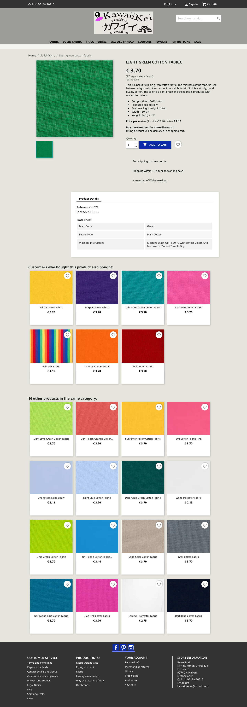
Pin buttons (181, 44)
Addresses (132, 680)
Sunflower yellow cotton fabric (146, 436)
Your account (137, 657)
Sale (197, 44)
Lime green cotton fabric (52, 554)
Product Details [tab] (51, 197)
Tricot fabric (96, 44)
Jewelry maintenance (89, 675)
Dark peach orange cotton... (99, 436)
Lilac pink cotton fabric (99, 613)
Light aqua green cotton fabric (147, 305)
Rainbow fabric (52, 364)
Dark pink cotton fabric (194, 305)
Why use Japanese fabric (91, 680)
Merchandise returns (138, 666)
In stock (44, 210)
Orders (130, 671)
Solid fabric (72, 44)
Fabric (54, 44)
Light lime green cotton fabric (52, 436)
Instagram (131, 645)
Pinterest (123, 645)
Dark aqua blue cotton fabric (52, 613)
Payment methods (38, 667)
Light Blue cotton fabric (99, 495)
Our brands (84, 684)
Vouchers (131, 684)
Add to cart (155, 143)
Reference (46, 205)
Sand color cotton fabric (146, 554)
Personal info (133, 662)
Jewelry (161, 44)
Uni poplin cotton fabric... (99, 554)
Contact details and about (43, 671)
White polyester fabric (194, 495)
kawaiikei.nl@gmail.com (196, 686)
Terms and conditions (40, 662)
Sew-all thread (122, 44)
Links (31, 698)
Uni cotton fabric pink (194, 436)
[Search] (198, 20)
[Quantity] (130, 143)
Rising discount (86, 667)
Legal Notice (35, 684)
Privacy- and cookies (39, 680)
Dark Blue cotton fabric (194, 613)
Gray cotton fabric (194, 554)
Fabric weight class (88, 662)
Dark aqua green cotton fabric (146, 495)
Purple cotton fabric (99, 305)
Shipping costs (36, 693)
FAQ (30, 689)
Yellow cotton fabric (52, 305)
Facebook (116, 645)
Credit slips (132, 675)
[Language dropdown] (170, 5)
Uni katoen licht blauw (52, 495)
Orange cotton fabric (99, 364)
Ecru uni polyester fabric (146, 613)
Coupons (145, 44)
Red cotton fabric (147, 364)
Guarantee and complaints (43, 675)
